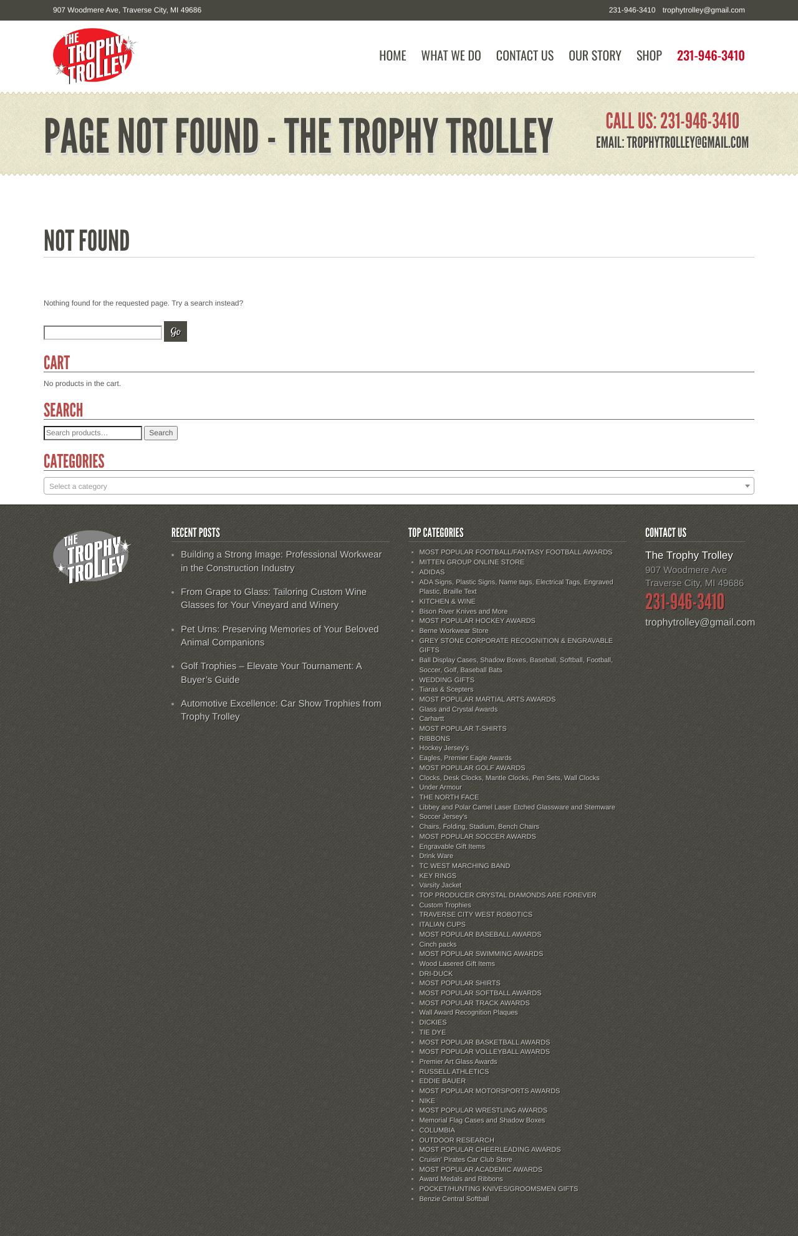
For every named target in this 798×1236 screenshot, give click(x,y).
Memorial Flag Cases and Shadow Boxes (483, 1120)
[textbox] (399, 486)
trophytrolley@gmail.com (704, 10)
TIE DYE (433, 1032)
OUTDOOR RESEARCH (457, 1140)
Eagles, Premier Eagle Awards (466, 758)
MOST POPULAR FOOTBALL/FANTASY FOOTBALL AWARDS (516, 552)
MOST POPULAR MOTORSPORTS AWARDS (490, 1091)
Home (392, 55)
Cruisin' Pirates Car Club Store (466, 1160)
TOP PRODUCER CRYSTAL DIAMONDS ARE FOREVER (508, 895)
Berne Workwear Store (454, 631)
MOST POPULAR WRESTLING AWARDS (484, 1110)
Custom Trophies (445, 905)
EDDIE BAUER (443, 1081)
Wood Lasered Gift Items (457, 964)
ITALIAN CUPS (443, 925)
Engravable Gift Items (453, 847)
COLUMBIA (437, 1130)
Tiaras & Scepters (447, 689)
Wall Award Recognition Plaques (469, 1012)
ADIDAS (432, 572)
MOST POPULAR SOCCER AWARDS (478, 837)
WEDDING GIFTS (447, 680)
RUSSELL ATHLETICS (454, 1072)
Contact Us (525, 55)
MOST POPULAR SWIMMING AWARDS (482, 954)
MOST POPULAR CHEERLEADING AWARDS (490, 1150)
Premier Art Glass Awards (459, 1062)
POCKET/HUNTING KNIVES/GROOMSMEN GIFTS (499, 1189)
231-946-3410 (711, 55)
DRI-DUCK (436, 974)
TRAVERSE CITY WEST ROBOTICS (476, 915)
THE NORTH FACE (449, 797)
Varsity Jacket (441, 885)
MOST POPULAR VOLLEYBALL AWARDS (485, 1052)
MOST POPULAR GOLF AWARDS (473, 768)
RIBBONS (435, 739)
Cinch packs (438, 945)
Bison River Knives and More (464, 612)
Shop (649, 55)
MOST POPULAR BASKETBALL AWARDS (485, 1042)
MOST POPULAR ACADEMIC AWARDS (481, 1170)
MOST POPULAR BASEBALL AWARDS (481, 935)
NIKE (428, 1101)
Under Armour (441, 787)
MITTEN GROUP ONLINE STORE (472, 562)
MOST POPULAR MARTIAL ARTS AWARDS (488, 699)
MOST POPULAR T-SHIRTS (463, 729)
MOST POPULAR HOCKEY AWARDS (478, 621)
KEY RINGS (438, 876)
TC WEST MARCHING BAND (465, 866)
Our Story (595, 55)
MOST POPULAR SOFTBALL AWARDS (481, 993)
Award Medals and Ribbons (461, 1179)
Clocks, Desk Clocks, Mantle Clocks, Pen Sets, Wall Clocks (510, 778)
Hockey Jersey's (444, 748)
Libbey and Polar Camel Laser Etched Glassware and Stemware (517, 807)
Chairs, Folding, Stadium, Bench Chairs (480, 827)
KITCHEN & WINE (448, 602)
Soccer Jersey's (444, 817)
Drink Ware (437, 856)
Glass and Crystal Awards (459, 709)
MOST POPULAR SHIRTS (460, 983)
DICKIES (433, 1022)
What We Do (451, 55)
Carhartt (432, 719)
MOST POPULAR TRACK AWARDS (475, 1003)
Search (161, 432)
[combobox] (399, 486)
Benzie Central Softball (454, 1199)
